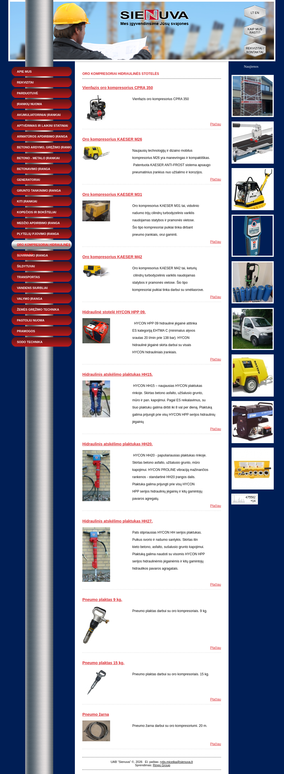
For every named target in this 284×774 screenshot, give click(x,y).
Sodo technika (29, 342)
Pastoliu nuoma (30, 320)
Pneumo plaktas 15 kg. (103, 663)
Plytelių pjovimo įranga (38, 233)
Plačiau (215, 124)
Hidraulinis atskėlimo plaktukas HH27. (117, 521)
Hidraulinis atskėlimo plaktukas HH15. (117, 374)
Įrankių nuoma (29, 104)
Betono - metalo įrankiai (38, 158)
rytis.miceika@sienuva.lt (176, 761)
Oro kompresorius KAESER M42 (112, 257)
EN (257, 12)
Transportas (28, 277)
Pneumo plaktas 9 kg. (102, 599)
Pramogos (26, 331)
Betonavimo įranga (33, 169)
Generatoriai (28, 179)
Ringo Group (161, 765)
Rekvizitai (25, 82)
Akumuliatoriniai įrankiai (39, 114)
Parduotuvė (27, 93)
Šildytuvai (26, 266)
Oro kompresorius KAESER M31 (112, 194)
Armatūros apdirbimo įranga (42, 136)
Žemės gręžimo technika (38, 309)
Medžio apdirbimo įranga (38, 223)
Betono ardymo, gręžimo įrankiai (46, 147)
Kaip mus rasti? (255, 30)
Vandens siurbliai (32, 288)
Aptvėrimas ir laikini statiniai (42, 125)
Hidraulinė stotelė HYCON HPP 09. (114, 312)
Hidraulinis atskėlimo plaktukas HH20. (117, 444)
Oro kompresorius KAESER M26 (112, 139)
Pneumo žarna (95, 714)
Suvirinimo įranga (32, 255)
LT (252, 12)
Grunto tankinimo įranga (39, 190)
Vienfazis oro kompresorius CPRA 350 (117, 87)
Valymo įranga (29, 298)
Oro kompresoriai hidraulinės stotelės (43, 246)
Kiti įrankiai (27, 201)
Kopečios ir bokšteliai (36, 212)
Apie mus (24, 71)
